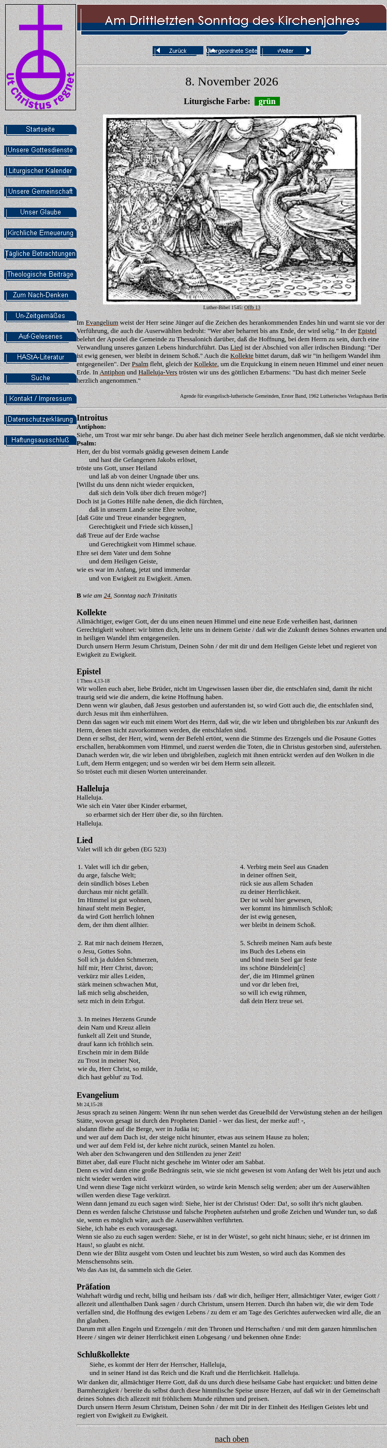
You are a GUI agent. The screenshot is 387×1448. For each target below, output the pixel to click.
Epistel (89, 671)
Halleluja (93, 788)
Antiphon (90, 426)
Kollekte (92, 612)
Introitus (92, 417)
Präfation (93, 1286)
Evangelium (98, 1095)
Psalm (85, 443)
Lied (85, 840)
